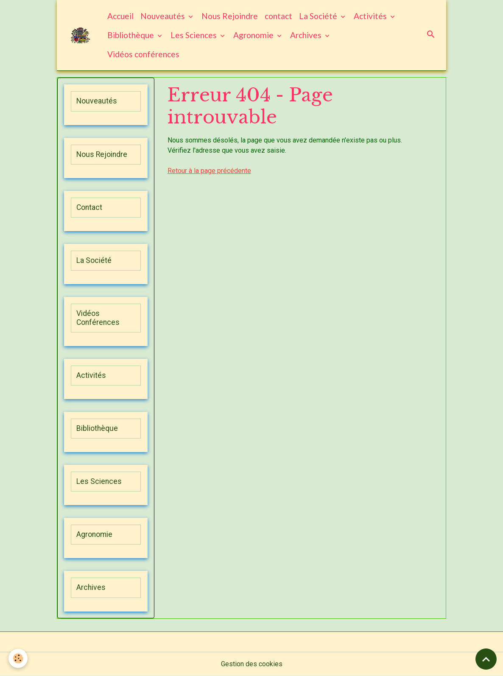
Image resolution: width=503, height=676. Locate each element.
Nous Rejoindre (229, 16)
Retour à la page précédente (209, 171)
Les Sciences (194, 35)
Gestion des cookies (251, 664)
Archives (306, 35)
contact (278, 16)
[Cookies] (18, 658)
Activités (371, 16)
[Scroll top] (486, 659)
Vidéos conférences (143, 54)
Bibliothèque (131, 35)
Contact (89, 207)
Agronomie (254, 35)
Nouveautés (163, 16)
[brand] (81, 35)
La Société (319, 16)
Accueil (120, 16)
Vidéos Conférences (98, 318)
